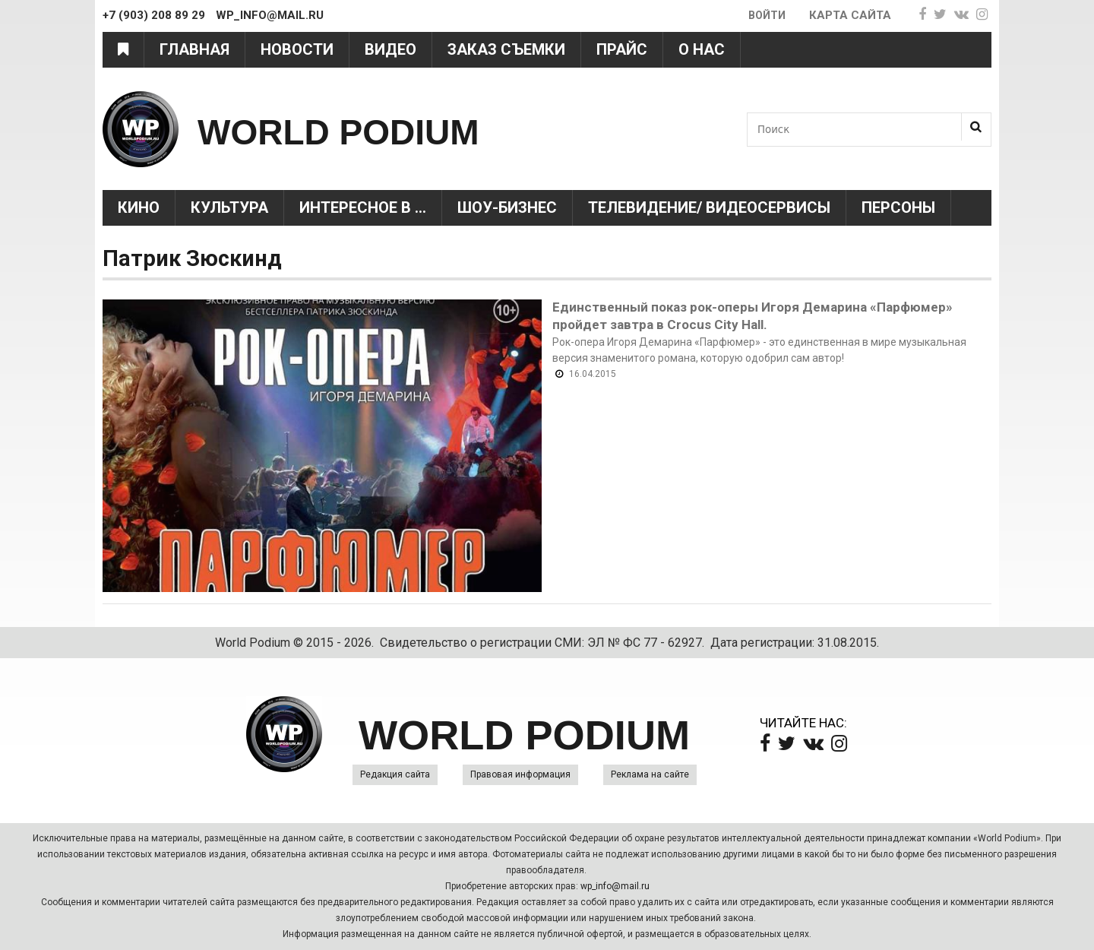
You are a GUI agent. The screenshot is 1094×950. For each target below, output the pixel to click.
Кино (139, 207)
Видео (390, 49)
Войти (765, 15)
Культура (229, 207)
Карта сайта (850, 15)
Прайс (621, 49)
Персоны (898, 207)
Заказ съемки (506, 49)
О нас (701, 49)
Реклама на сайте (650, 774)
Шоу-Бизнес (507, 207)
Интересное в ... (362, 207)
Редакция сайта (395, 774)
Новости (297, 49)
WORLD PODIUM (381, 128)
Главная (194, 49)
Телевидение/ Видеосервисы (709, 207)
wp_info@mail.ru (615, 886)
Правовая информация (520, 774)
